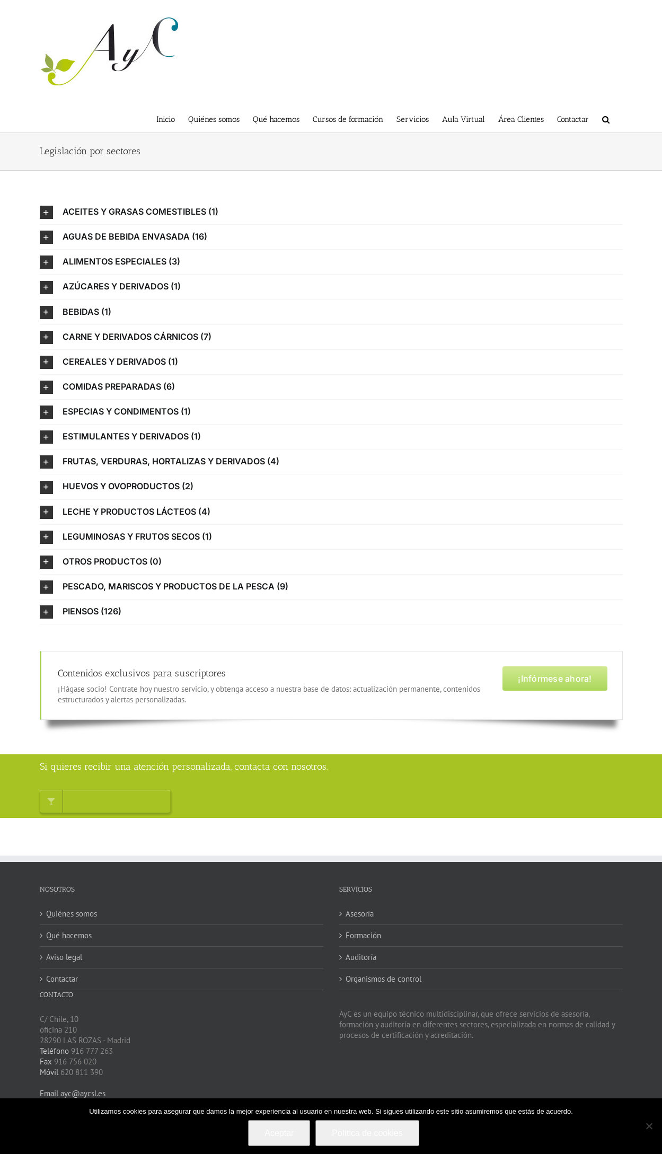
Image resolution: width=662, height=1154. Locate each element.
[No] (648, 1126)
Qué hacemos (69, 935)
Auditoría (361, 957)
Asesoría (360, 914)
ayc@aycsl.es (81, 1093)
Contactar (62, 979)
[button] (606, 118)
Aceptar (279, 1133)
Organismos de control (383, 979)
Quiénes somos (71, 914)
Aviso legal (64, 957)
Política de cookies (367, 1133)
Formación (363, 935)
